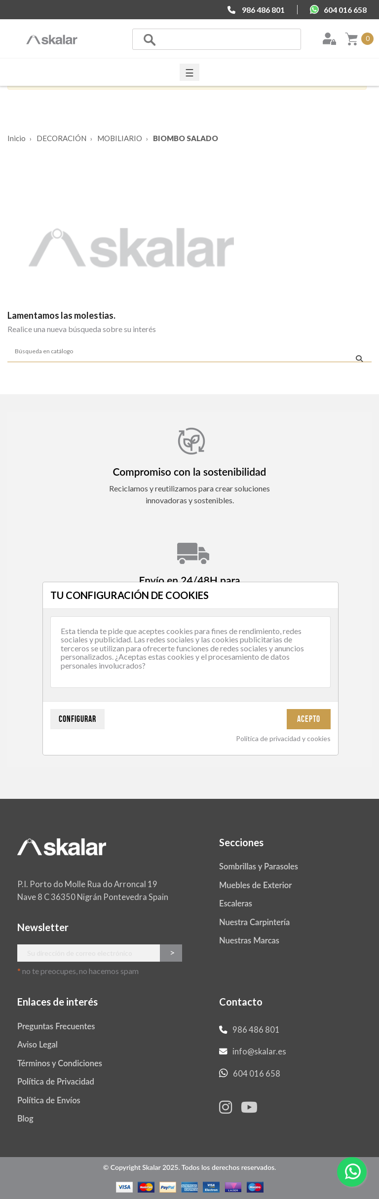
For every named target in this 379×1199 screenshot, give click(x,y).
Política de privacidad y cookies (283, 738)
